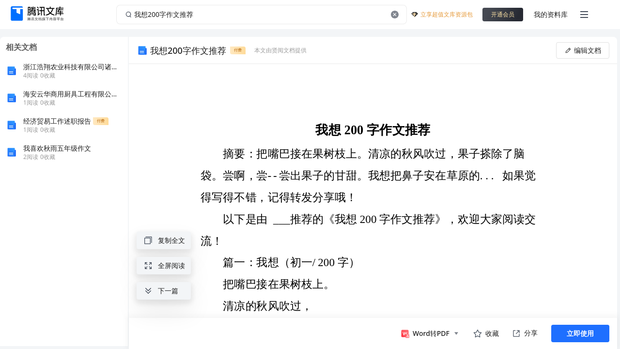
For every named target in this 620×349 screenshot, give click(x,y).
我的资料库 (551, 14)
